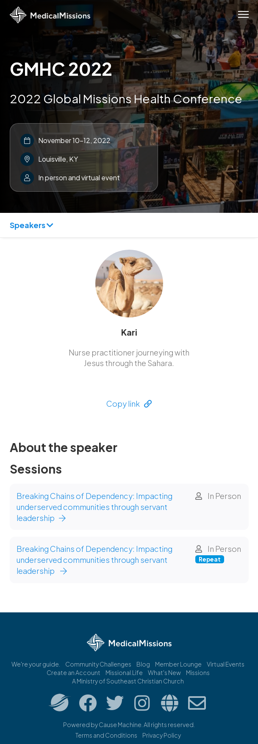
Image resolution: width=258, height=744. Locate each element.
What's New (164, 672)
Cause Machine (120, 724)
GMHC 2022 (61, 69)
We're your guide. (35, 664)
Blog (143, 664)
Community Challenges (98, 664)
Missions (198, 672)
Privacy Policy (161, 735)
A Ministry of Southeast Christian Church (128, 681)
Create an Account (73, 672)
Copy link (129, 403)
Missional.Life (124, 672)
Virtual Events (225, 664)
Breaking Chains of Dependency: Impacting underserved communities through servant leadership (94, 506)
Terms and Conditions (106, 735)
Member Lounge (178, 664)
